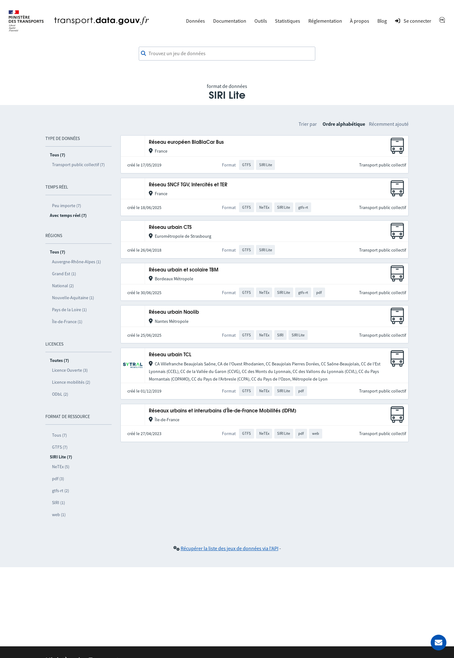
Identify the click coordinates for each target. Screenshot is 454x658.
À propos (359, 21)
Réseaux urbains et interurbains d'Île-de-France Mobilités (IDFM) (222, 411)
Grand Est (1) (64, 274)
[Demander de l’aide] (438, 642)
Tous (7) (59, 435)
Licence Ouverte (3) (70, 370)
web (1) (59, 514)
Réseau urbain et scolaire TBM (183, 270)
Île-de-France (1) (67, 321)
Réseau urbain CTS (170, 227)
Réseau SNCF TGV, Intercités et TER (188, 185)
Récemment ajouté (389, 124)
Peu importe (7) (66, 205)
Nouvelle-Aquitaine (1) (73, 297)
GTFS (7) (59, 447)
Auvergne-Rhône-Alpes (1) (76, 262)
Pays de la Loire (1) (69, 309)
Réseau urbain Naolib (174, 312)
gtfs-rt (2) (60, 490)
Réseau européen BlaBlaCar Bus (186, 142)
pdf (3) (58, 478)
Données (195, 21)
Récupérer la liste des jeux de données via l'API (229, 548)
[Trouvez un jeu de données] (227, 54)
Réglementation (325, 21)
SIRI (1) (58, 502)
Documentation (229, 21)
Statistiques (287, 21)
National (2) (63, 285)
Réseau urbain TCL (170, 354)
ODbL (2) (60, 394)
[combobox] (227, 54)
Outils (260, 21)
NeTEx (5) (60, 466)
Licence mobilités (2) (71, 382)
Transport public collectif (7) (78, 164)
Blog (382, 21)
